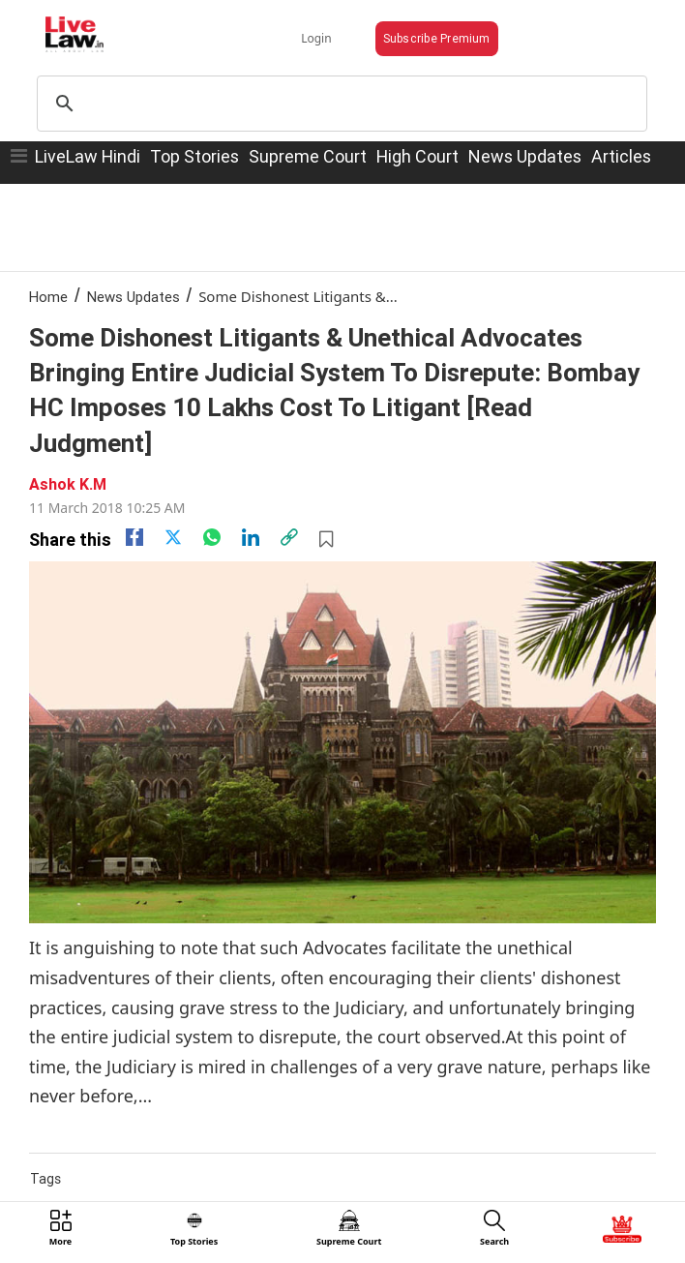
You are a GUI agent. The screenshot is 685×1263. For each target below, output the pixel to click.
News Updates (524, 156)
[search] (339, 103)
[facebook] (134, 537)
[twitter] (173, 537)
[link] (289, 537)
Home (48, 296)
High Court (417, 156)
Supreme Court (308, 156)
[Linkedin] (250, 537)
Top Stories (194, 156)
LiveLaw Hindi (87, 156)
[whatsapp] (212, 537)
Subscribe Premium (437, 38)
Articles (621, 156)
